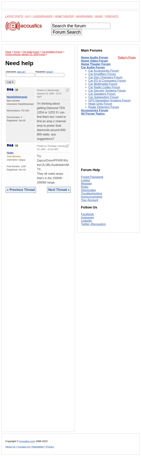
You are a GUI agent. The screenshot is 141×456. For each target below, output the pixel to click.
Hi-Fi (28, 16)
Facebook (87, 214)
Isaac (10, 152)
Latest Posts (14, 16)
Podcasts (111, 16)
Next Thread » (59, 190)
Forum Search (67, 32)
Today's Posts (127, 57)
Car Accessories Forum (103, 70)
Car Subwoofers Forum (103, 97)
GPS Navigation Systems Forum (109, 100)
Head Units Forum (100, 103)
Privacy (50, 446)
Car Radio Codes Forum (104, 87)
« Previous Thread (21, 190)
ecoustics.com (27, 441)
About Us (10, 446)
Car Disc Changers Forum (105, 77)
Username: (20, 73)
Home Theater (64, 16)
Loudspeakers (43, 16)
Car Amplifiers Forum (102, 74)
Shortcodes (88, 190)
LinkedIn (86, 220)
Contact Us (24, 446)
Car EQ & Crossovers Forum (107, 80)
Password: (49, 73)
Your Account (89, 200)
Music (99, 16)
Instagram (87, 217)
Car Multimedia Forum (102, 84)
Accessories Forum (94, 110)
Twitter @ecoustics (93, 224)
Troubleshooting (91, 193)
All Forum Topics (93, 113)
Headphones (84, 16)
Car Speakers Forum (102, 93)
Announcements (91, 196)
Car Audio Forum (93, 67)
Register (86, 183)
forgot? (49, 71)
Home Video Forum (94, 60)
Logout (85, 180)
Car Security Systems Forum (107, 90)
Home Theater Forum (96, 64)
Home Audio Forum (94, 57)
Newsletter (38, 446)
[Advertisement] (38, 315)
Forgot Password (92, 177)
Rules (84, 186)
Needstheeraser (17, 96)
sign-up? (21, 71)
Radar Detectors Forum (103, 107)
